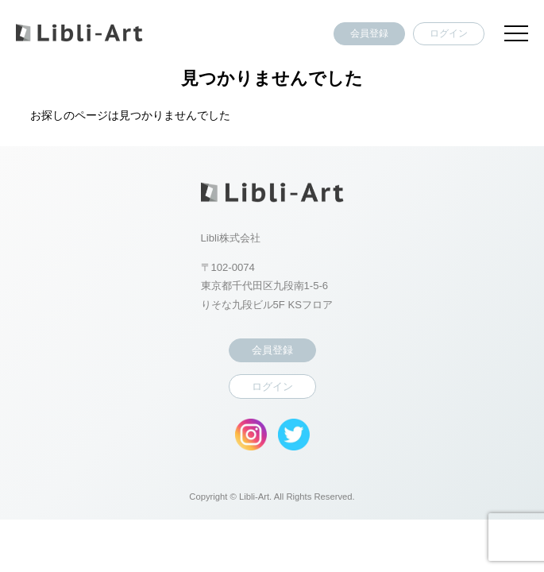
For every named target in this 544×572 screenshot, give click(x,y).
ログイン (449, 33)
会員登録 (369, 33)
